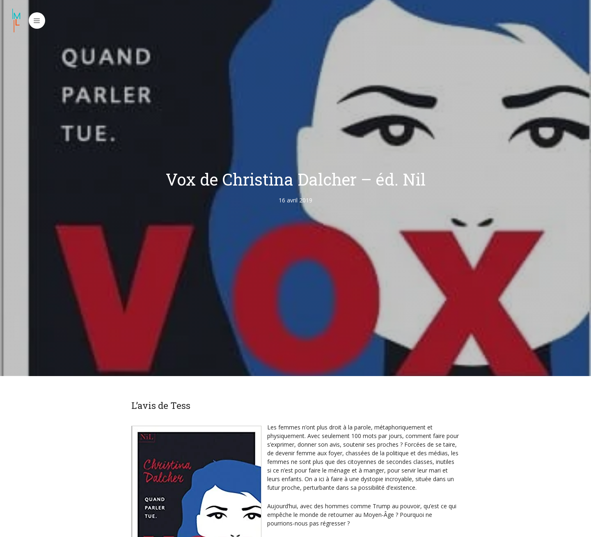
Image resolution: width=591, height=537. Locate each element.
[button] (37, 20)
